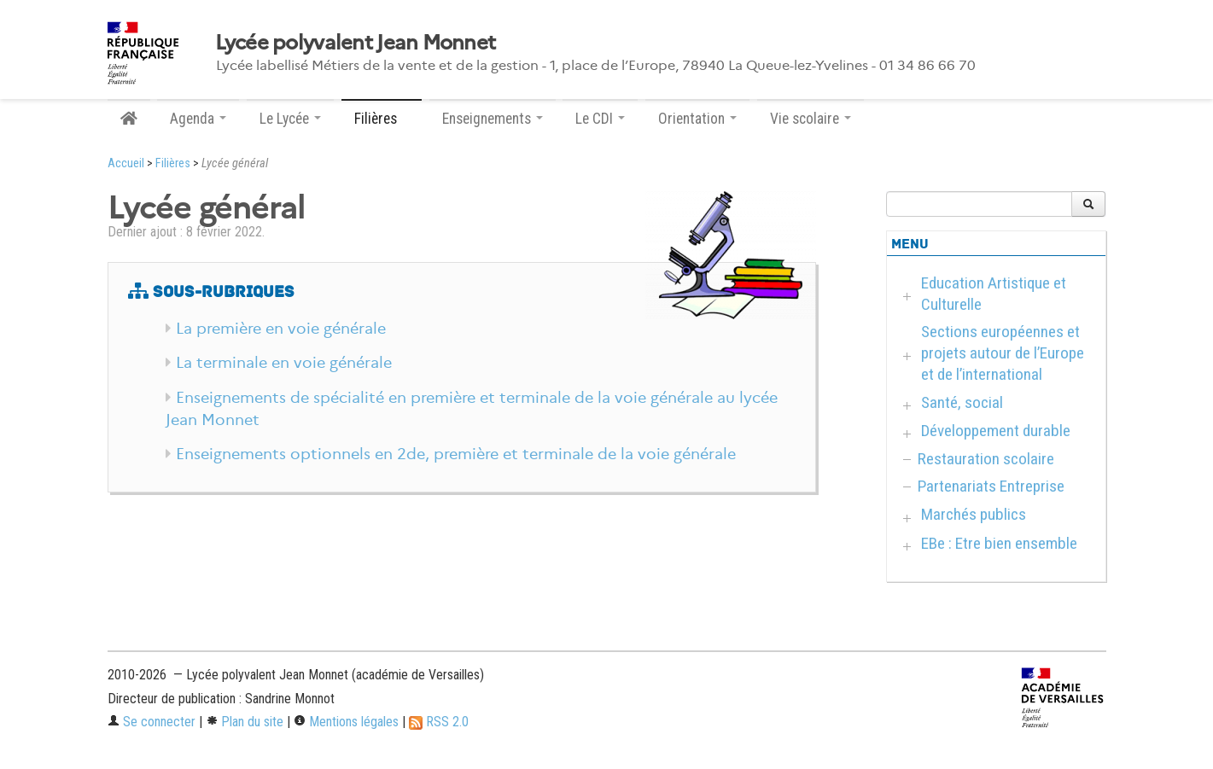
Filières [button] (381, 118)
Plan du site (244, 722)
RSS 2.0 (439, 722)
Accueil (126, 163)
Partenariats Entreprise (991, 486)
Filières (172, 163)
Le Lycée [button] (290, 118)
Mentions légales (346, 722)
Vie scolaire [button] (810, 118)
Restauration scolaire (986, 459)
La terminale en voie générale (284, 362)
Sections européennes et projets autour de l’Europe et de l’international (1002, 353)
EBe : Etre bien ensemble (999, 543)
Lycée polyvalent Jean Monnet (355, 42)
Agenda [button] (198, 118)
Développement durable (995, 430)
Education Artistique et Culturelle (993, 293)
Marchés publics (973, 514)
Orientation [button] (697, 118)
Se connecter (151, 722)
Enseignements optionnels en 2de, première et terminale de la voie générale (456, 454)
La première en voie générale (281, 328)
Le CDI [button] (600, 118)
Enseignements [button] (492, 118)
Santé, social (962, 402)
